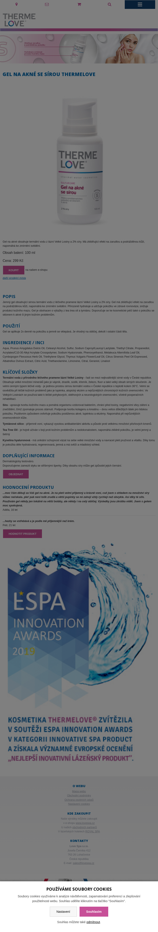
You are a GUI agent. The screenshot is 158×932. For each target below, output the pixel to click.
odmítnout (93, 922)
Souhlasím (94, 911)
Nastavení (63, 911)
